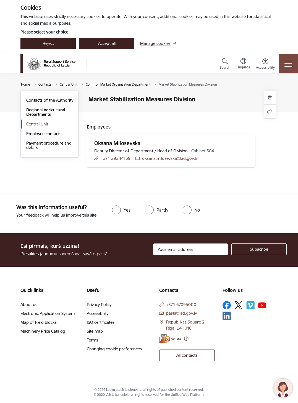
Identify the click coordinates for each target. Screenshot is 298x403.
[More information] (186, 339)
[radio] (121, 210)
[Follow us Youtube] (262, 305)
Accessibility (97, 313)
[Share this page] (270, 111)
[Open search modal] (225, 64)
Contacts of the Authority (49, 100)
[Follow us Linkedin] (227, 316)
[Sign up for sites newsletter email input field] (190, 249)
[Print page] (270, 97)
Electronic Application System (47, 313)
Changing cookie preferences (114, 348)
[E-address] (170, 338)
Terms (92, 340)
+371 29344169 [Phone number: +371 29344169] (115, 158)
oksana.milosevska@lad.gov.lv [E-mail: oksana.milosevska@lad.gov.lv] (170, 158)
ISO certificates (100, 322)
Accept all (107, 43)
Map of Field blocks (38, 322)
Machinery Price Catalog (42, 331)
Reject (48, 43)
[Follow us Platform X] (238, 305)
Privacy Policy (99, 304)
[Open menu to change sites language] (243, 64)
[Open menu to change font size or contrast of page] (265, 64)
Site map (95, 331)
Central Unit (37, 124)
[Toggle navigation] (288, 63)
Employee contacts (43, 133)
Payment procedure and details (49, 145)
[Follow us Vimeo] (250, 305)
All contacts (186, 355)
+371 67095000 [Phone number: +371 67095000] (181, 304)
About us (28, 304)
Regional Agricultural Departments (45, 112)
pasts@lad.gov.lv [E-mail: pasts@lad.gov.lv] (181, 313)
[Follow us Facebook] (227, 305)
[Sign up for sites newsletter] (259, 249)
